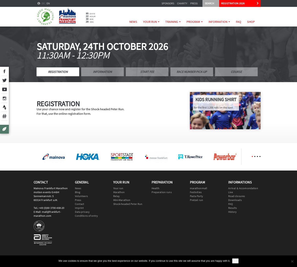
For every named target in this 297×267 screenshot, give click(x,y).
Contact (79, 204)
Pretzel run (196, 200)
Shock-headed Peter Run (128, 204)
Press (194, 3)
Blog (77, 192)
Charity (182, 3)
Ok (235, 260)
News (133, 22)
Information (219, 22)
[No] (292, 261)
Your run (151, 22)
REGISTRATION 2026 (233, 3)
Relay (116, 196)
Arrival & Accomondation (243, 188)
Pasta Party (196, 196)
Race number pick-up (192, 72)
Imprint (79, 208)
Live (230, 192)
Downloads (235, 200)
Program (195, 22)
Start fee (147, 72)
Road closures (236, 196)
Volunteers (81, 196)
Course (236, 72)
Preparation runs (162, 192)
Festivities (196, 192)
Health (156, 188)
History (232, 212)
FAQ (238, 22)
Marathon (119, 192)
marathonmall (198, 188)
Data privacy (82, 212)
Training (173, 22)
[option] (54, 157)
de (43, 3)
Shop (251, 22)
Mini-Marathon (122, 200)
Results (232, 208)
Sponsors (168, 3)
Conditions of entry (86, 215)
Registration (58, 72)
